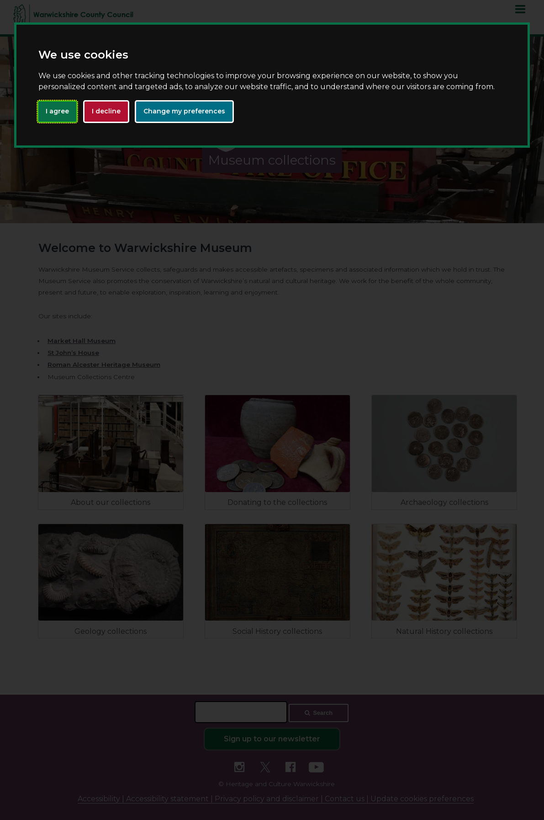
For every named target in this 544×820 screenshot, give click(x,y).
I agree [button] (57, 111)
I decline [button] (106, 111)
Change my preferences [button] (184, 111)
